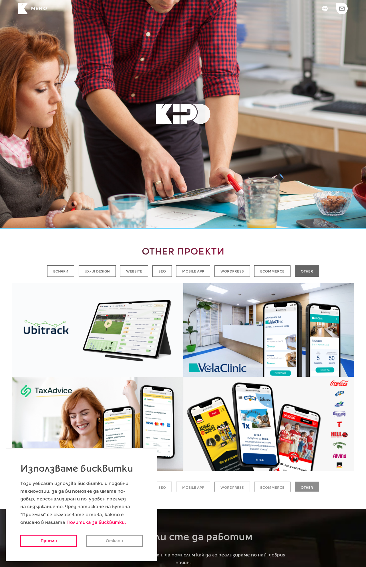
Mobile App (193, 271)
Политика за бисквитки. (96, 522)
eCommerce (272, 271)
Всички (60, 271)
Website (134, 271)
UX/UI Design (97, 271)
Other (307, 271)
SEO (162, 271)
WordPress (232, 271)
